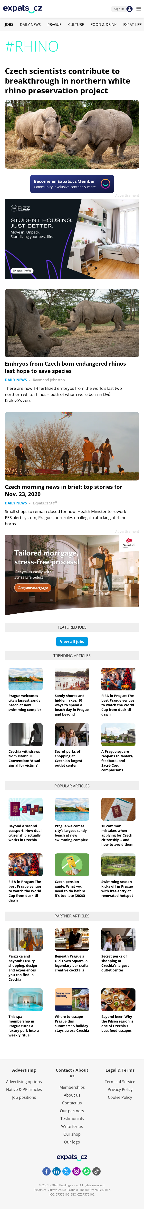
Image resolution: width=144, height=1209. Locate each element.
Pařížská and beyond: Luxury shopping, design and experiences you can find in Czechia (23, 968)
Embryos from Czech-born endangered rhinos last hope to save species (65, 367)
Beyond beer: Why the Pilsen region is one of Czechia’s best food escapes (117, 1023)
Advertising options (24, 1081)
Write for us (72, 1126)
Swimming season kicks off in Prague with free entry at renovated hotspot (117, 888)
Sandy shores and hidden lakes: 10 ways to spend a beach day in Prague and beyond (72, 705)
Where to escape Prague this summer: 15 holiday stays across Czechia (72, 1023)
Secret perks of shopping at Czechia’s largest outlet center (68, 758)
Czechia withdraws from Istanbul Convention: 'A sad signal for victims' (24, 758)
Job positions (24, 1097)
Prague (54, 24)
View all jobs (72, 641)
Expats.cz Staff (45, 503)
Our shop (72, 1134)
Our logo (72, 1142)
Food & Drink (103, 24)
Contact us (72, 1103)
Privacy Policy (120, 1089)
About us (72, 1095)
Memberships (72, 1087)
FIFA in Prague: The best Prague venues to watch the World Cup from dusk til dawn (117, 705)
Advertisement (127, 195)
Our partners (72, 1110)
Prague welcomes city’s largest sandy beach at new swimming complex (25, 702)
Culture (76, 24)
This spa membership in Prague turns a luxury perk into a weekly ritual (24, 1025)
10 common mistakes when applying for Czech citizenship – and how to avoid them (117, 835)
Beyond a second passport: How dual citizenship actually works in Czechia (25, 833)
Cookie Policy (120, 1097)
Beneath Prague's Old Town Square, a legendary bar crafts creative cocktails (71, 963)
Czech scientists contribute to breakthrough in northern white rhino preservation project (67, 80)
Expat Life (132, 24)
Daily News (30, 24)
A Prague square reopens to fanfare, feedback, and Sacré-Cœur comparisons (117, 760)
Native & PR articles (24, 1089)
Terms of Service (120, 1081)
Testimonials (72, 1118)
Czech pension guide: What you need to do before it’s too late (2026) (70, 888)
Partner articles (72, 916)
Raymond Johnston (49, 379)
